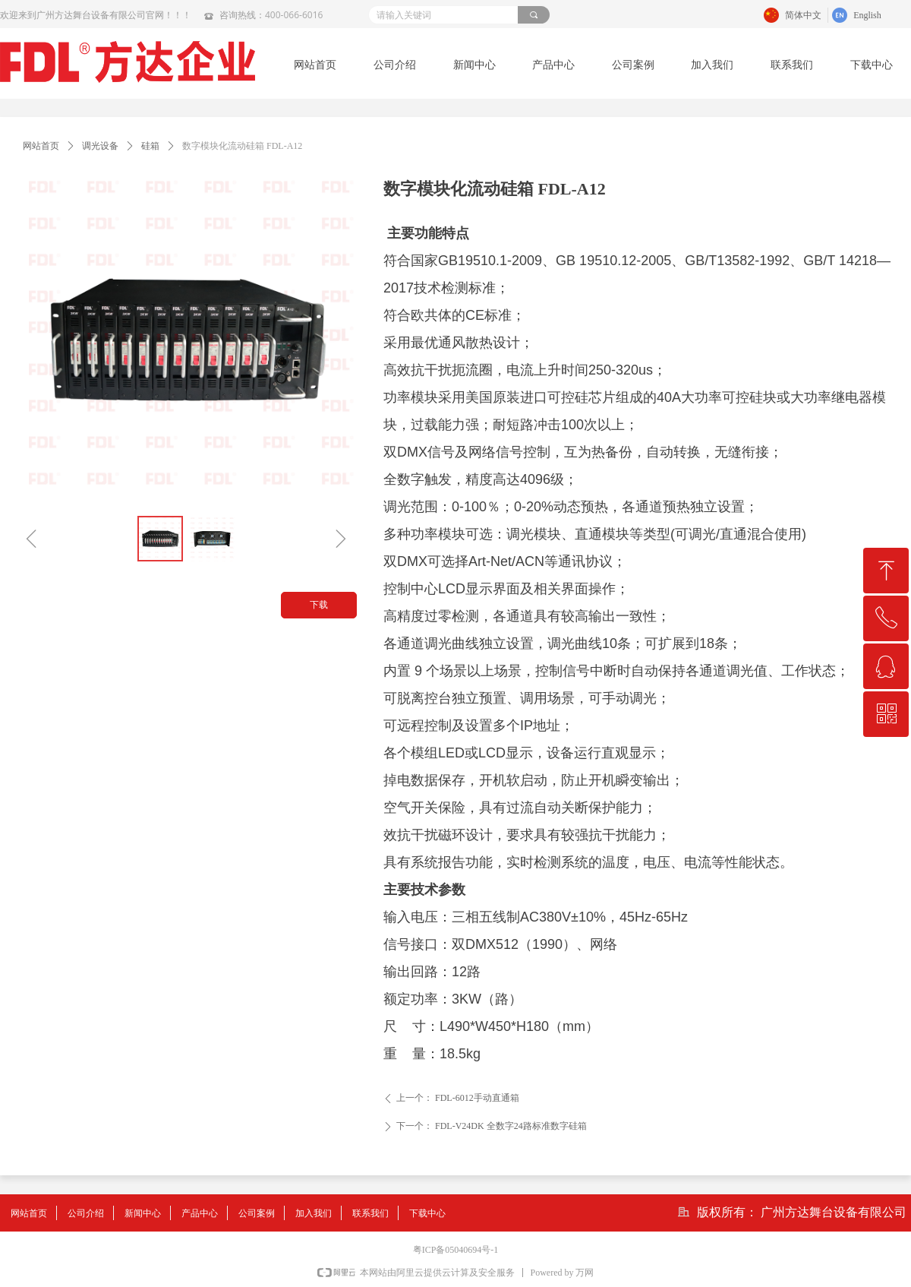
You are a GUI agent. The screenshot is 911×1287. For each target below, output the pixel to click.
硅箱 (150, 146)
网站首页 (41, 146)
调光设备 (100, 146)
